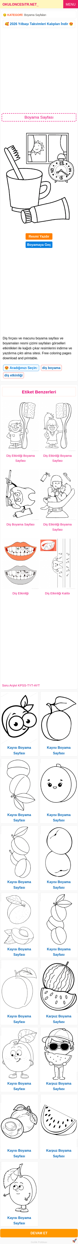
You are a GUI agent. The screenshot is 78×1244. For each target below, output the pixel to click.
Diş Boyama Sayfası (20, 524)
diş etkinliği (13, 375)
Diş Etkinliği (20, 593)
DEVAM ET (39, 1233)
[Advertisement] (39, 70)
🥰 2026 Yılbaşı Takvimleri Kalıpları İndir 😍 (39, 24)
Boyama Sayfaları (35, 15)
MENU (71, 4)
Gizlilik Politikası (39, 1242)
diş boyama (51, 368)
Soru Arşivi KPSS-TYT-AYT (21, 685)
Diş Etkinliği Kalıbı (57, 593)
